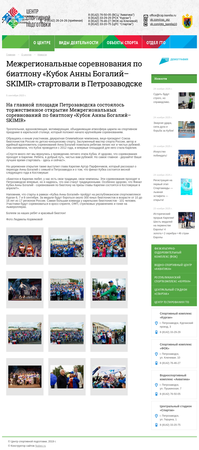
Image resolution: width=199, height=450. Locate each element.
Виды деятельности (78, 42)
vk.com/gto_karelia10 (163, 24)
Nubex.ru (40, 445)
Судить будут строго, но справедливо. (161, 98)
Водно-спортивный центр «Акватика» (173, 267)
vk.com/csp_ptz (160, 19)
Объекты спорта (122, 42)
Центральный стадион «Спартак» (170, 291)
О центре (41, 42)
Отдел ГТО (156, 42)
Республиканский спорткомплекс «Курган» (172, 279)
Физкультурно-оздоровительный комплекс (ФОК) (168, 252)
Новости (42, 54)
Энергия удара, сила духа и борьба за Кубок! (163, 127)
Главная (10, 54)
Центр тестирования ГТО (171, 302)
